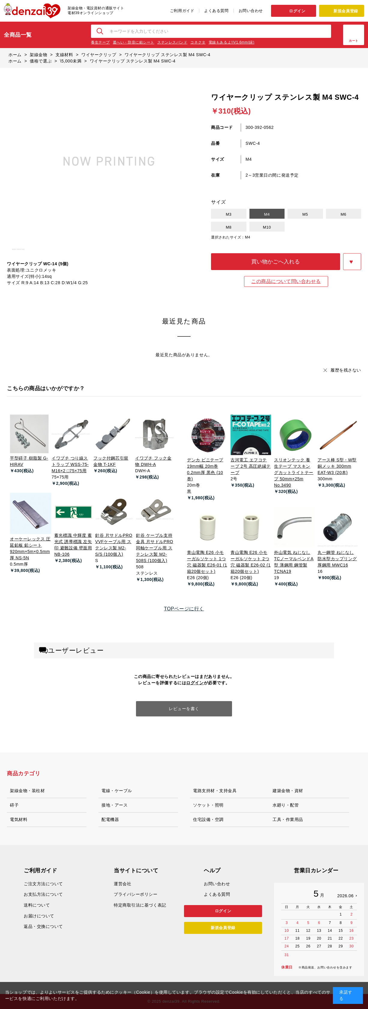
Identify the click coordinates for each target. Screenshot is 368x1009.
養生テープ (100, 42)
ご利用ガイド (182, 10)
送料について (37, 905)
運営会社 (122, 883)
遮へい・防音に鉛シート (133, 42)
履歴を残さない (345, 370)
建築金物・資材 (288, 790)
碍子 (14, 805)
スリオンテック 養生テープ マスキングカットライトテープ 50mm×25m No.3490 (293, 472)
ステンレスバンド (172, 42)
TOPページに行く (184, 608)
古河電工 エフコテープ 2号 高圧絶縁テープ (251, 466)
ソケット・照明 (208, 805)
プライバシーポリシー (136, 894)
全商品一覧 (18, 35)
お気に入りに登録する (352, 261)
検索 (100, 31)
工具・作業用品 (288, 819)
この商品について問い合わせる (286, 281)
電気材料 (18, 819)
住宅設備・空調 (208, 819)
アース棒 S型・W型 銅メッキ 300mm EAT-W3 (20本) (337, 466)
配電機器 (110, 819)
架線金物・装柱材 (27, 790)
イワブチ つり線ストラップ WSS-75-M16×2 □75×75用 (70, 464)
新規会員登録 (345, 11)
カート (353, 40)
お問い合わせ (251, 10)
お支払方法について (43, 894)
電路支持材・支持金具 (215, 790)
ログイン (297, 11)
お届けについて (39, 915)
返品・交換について (43, 926)
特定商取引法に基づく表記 (140, 905)
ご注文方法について (43, 883)
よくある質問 (216, 10)
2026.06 (345, 895)
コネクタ (197, 42)
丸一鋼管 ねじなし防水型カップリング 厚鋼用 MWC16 (337, 558)
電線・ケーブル (116, 790)
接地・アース (114, 805)
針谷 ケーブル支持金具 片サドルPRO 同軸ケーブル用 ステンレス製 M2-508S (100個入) (154, 548)
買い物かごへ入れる (275, 262)
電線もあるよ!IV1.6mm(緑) (232, 42)
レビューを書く (184, 708)
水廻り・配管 (286, 805)
